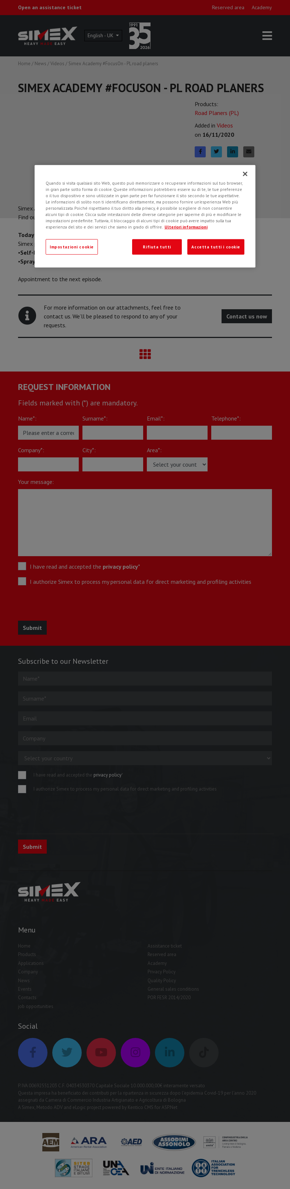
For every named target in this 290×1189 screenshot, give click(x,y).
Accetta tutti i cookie (215, 247)
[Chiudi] (245, 174)
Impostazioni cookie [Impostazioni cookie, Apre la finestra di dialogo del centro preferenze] (72, 247)
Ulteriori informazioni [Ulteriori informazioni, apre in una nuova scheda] (186, 227)
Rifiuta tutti (157, 247)
